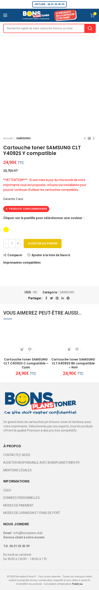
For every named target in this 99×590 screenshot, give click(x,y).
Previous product (84, 138)
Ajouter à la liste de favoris (51, 255)
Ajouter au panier (42, 243)
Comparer (14, 255)
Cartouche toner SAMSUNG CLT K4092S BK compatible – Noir (73, 363)
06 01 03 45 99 (19, 546)
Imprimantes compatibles (22, 262)
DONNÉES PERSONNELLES (21, 497)
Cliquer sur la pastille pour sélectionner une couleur (43, 217)
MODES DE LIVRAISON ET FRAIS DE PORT (31, 513)
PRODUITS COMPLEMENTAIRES (26, 209)
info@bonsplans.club (28, 533)
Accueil (8, 138)
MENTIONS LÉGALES (17, 470)
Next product (93, 138)
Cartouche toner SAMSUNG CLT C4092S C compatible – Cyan (26, 363)
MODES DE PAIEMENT (18, 505)
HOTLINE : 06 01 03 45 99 (49, 4)
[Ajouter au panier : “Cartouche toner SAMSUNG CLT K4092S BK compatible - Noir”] (69, 349)
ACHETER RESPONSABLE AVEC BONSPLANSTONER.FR (41, 462)
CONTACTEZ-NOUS (16, 455)
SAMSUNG (23, 138)
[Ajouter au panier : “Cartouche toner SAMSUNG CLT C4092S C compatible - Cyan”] (22, 349)
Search (90, 28)
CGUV (7, 490)
